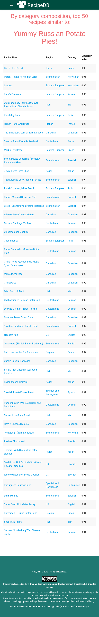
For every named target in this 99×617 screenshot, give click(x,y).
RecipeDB (33, 5)
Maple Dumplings (13, 274)
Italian (49, 171)
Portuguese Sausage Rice (17, 485)
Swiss (71, 141)
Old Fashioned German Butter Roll (22, 300)
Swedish (72, 160)
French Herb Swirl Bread (16, 124)
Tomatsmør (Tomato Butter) (19, 432)
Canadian (51, 132)
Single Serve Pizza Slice (16, 171)
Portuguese (74, 485)
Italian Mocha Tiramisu (16, 382)
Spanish (72, 392)
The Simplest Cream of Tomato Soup (23, 132)
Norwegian (73, 76)
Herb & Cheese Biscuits (16, 424)
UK (47, 335)
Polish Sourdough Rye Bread (19, 188)
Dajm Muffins (11, 495)
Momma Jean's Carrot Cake (18, 317)
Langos (8, 85)
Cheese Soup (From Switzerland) (21, 141)
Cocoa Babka (11, 240)
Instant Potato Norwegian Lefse (21, 76)
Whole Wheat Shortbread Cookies (21, 474)
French (49, 124)
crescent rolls (11, 335)
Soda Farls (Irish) (13, 521)
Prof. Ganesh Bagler (80, 606)
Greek (49, 68)
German (72, 223)
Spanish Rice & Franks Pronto (19, 392)
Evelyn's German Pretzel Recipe (20, 308)
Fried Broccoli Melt (14, 291)
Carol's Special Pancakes (17, 361)
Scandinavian (53, 76)
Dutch (71, 352)
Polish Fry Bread (12, 115)
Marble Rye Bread (13, 150)
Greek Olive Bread (13, 68)
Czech (71, 150)
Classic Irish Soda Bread (17, 415)
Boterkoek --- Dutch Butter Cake (20, 513)
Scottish (72, 441)
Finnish (71, 343)
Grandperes (10, 282)
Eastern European (55, 85)
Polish (71, 115)
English (71, 335)
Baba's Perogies (12, 94)
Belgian (50, 352)
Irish (48, 104)
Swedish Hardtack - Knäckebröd (21, 326)
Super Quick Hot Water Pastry (19, 504)
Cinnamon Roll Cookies (16, 232)
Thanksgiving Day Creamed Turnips (22, 179)
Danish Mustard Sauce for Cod (20, 197)
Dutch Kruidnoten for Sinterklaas (21, 352)
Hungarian (73, 85)
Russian (72, 94)
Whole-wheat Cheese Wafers (19, 214)
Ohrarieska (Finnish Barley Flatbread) (23, 343)
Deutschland (52, 141)
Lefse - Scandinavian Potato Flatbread (24, 205)
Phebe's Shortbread (14, 441)
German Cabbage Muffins (17, 223)
